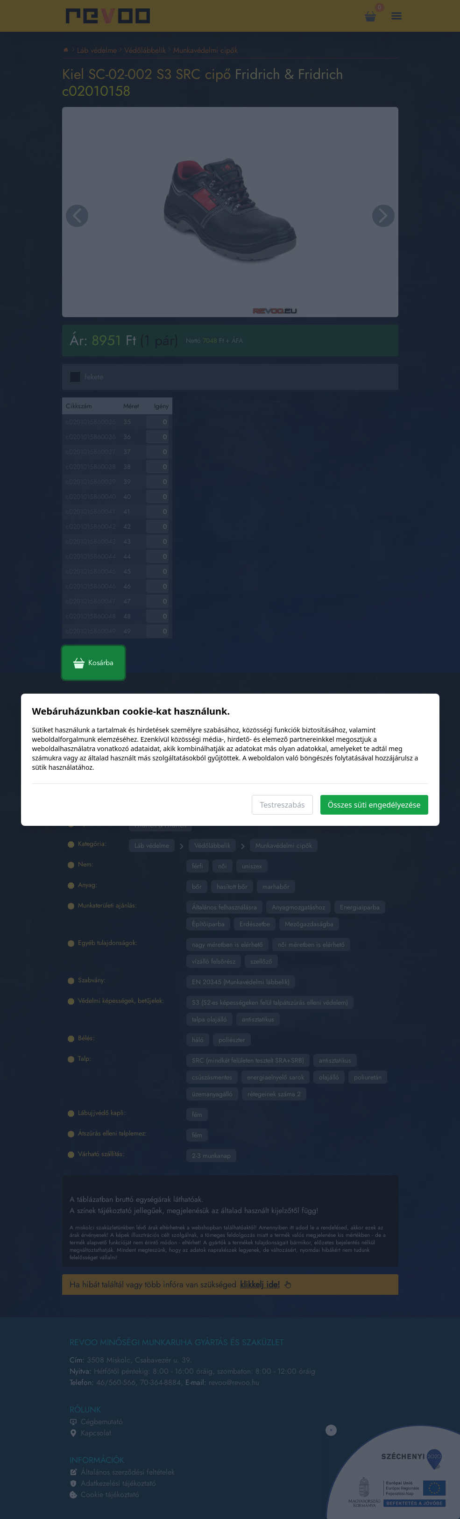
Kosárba (93, 662)
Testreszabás (282, 805)
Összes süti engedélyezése (374, 805)
